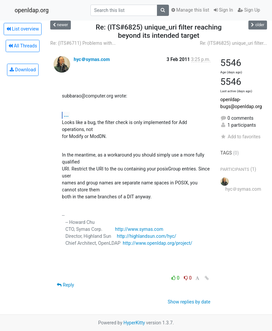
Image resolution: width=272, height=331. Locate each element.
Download (23, 69)
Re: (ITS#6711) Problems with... (83, 43)
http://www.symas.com (139, 229)
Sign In (223, 10)
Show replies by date (189, 301)
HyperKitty (134, 322)
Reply (65, 285)
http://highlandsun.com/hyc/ (146, 236)
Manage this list (190, 10)
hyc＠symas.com (92, 59)
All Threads (22, 45)
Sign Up (249, 10)
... (66, 115)
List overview (22, 29)
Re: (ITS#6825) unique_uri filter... (233, 43)
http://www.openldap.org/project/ (157, 243)
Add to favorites (240, 136)
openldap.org (32, 10)
